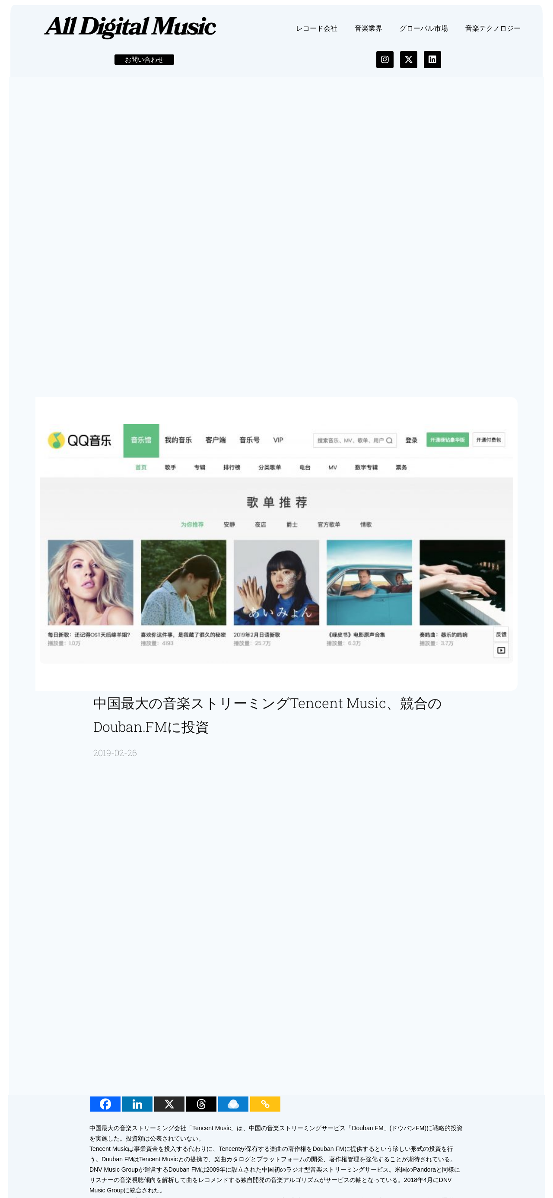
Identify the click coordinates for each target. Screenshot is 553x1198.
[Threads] (203, 1109)
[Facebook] (107, 1109)
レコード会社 (316, 33)
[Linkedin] (139, 1109)
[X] (171, 1109)
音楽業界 (368, 33)
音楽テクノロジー (493, 33)
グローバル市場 (424, 33)
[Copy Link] (267, 1109)
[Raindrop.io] (235, 1109)
